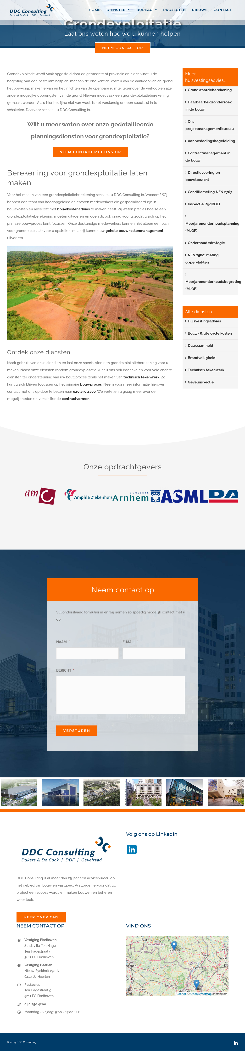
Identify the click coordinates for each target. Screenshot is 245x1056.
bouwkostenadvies (73, 209)
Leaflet (181, 994)
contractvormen (75, 399)
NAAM (63, 642)
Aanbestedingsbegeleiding (211, 141)
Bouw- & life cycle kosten (210, 333)
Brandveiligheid (202, 358)
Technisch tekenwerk (206, 370)
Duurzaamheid (200, 345)
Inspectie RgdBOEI (204, 204)
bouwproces (91, 384)
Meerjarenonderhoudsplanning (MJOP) (212, 227)
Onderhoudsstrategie (206, 243)
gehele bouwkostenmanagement (134, 231)
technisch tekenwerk (141, 377)
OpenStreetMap (201, 994)
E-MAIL (130, 642)
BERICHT (65, 670)
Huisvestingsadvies (204, 321)
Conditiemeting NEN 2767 (210, 192)
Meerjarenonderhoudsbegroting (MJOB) (213, 285)
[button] (4, 793)
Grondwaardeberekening (210, 90)
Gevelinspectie (201, 382)
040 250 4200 (84, 391)
